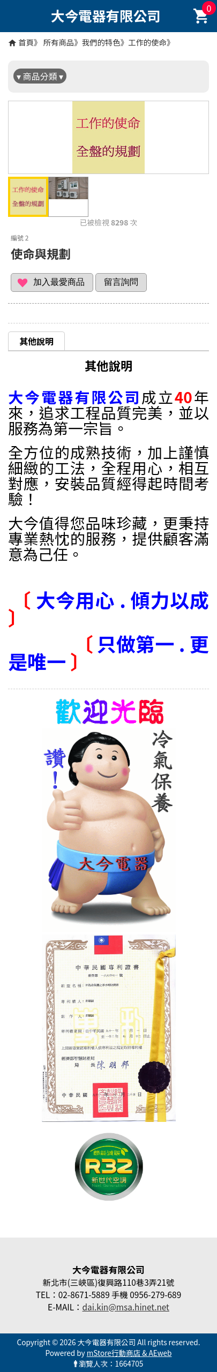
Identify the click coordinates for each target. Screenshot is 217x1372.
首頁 (26, 42)
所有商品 (58, 42)
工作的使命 (147, 42)
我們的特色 (101, 42)
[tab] (36, 340)
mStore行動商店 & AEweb (129, 1352)
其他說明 (36, 341)
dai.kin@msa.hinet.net (125, 1307)
